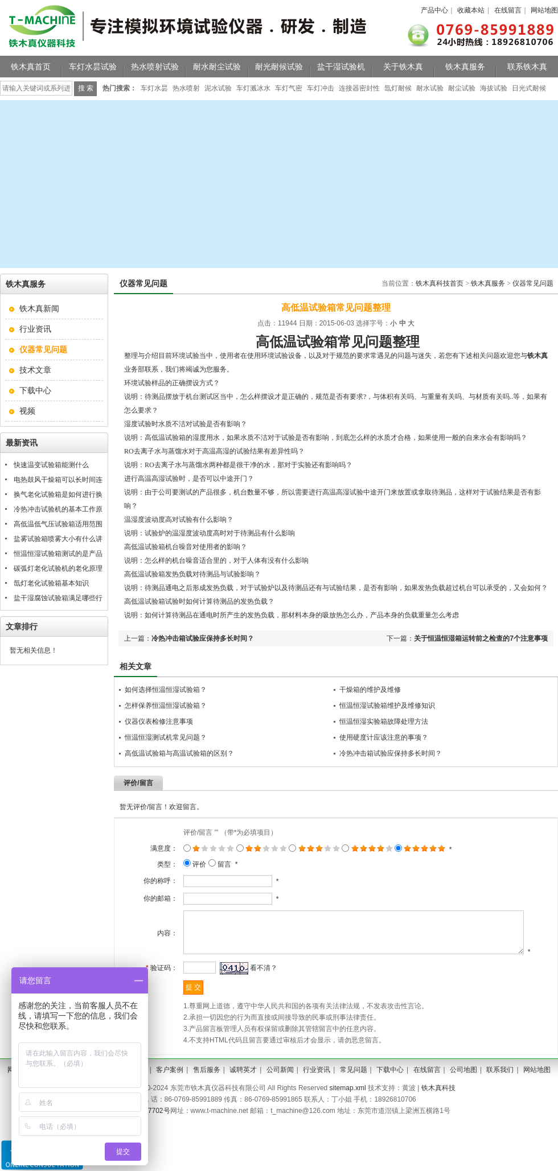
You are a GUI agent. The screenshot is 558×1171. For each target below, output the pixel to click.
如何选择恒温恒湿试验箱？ (166, 690)
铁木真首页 (31, 66)
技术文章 (35, 369)
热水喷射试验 (155, 66)
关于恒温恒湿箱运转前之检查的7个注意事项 (481, 638)
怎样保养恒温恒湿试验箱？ (166, 706)
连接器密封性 (359, 88)
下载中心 (35, 390)
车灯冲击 (320, 88)
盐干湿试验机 (341, 66)
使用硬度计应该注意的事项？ (383, 737)
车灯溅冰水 (253, 88)
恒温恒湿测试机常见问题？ (166, 737)
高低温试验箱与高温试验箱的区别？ (179, 753)
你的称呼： (150, 881)
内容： (156, 941)
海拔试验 (493, 88)
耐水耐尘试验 (217, 66)
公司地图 (463, 1084)
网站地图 (544, 10)
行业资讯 (35, 328)
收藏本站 (471, 10)
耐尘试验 (461, 88)
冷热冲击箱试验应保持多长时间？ (202, 638)
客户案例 (169, 1084)
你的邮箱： (150, 898)
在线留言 (508, 10)
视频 (27, 410)
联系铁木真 (527, 66)
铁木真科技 (438, 1103)
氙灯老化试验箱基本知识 (51, 583)
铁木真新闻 (39, 308)
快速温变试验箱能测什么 (51, 465)
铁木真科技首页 (439, 283)
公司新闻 (280, 1084)
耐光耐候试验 (279, 66)
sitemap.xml (348, 1103)
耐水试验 (430, 88)
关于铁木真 (403, 66)
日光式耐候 (529, 88)
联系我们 (500, 1084)
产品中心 (434, 10)
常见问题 (353, 1084)
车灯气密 (288, 88)
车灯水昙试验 (93, 66)
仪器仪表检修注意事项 (159, 721)
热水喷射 (186, 88)
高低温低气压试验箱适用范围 (58, 524)
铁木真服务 (465, 66)
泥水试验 (218, 88)
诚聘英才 (243, 1084)
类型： (156, 864)
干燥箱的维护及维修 (370, 690)
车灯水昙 (154, 88)
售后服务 (206, 1084)
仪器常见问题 (532, 283)
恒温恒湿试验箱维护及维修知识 (387, 706)
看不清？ (252, 983)
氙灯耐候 (398, 88)
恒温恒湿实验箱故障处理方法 (383, 721)
